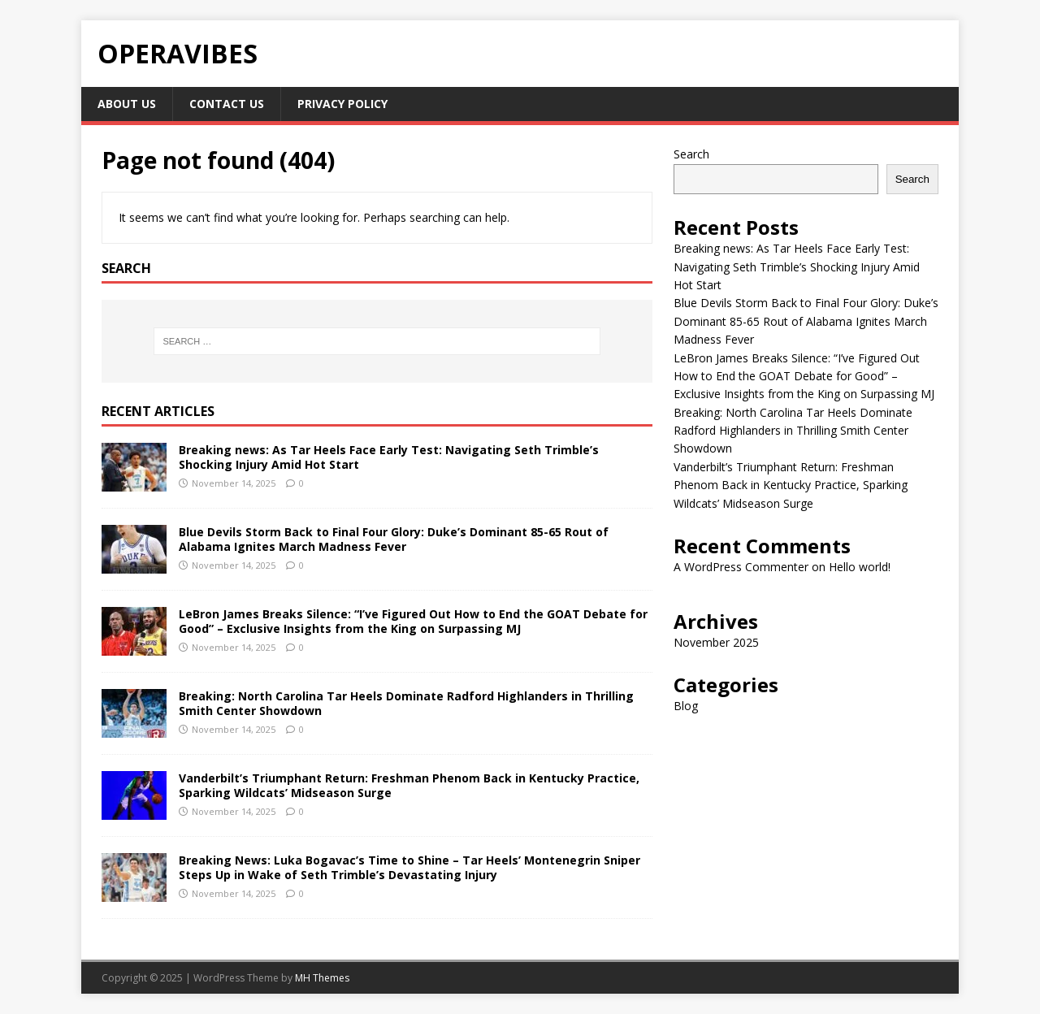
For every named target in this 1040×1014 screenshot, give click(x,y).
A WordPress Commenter (741, 566)
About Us (127, 103)
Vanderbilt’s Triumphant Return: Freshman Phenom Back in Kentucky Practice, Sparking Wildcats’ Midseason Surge (409, 785)
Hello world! (859, 566)
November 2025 (716, 642)
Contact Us (226, 103)
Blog (686, 705)
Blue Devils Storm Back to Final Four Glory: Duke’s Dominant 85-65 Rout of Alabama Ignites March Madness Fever (394, 539)
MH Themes (322, 978)
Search (691, 154)
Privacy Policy (342, 103)
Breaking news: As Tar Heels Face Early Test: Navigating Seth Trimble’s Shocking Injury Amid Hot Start (389, 457)
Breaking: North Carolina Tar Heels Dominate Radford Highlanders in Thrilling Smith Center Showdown (406, 703)
